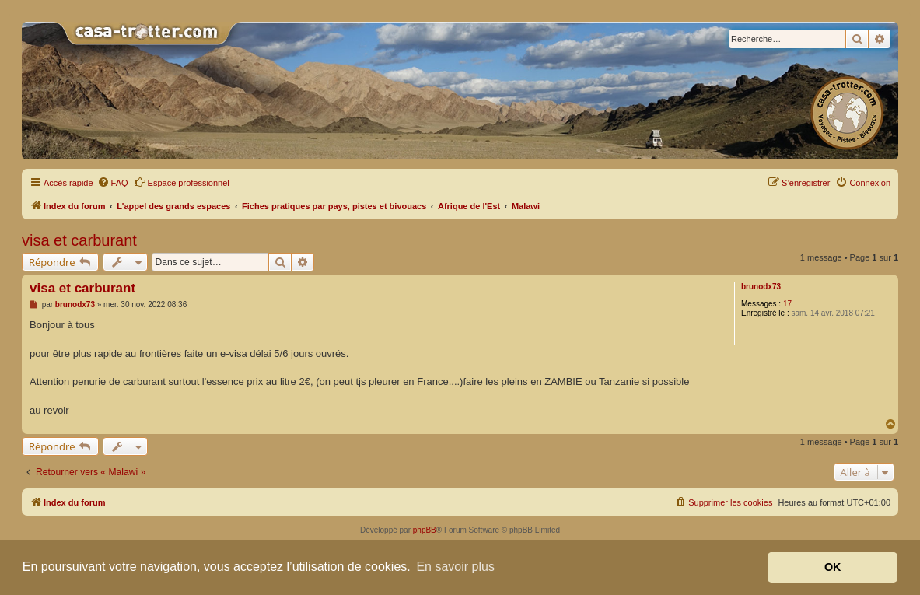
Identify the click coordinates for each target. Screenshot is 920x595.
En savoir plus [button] (455, 566)
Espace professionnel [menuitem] (181, 182)
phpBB (424, 530)
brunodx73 (761, 286)
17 (787, 303)
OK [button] (832, 567)
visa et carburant (79, 240)
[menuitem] (112, 182)
